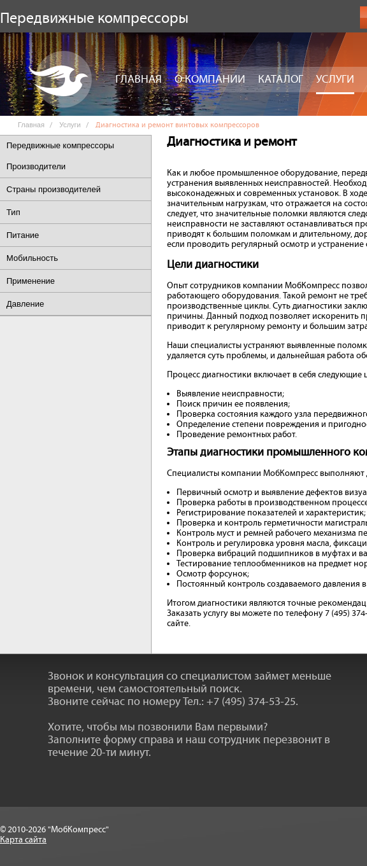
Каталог (280, 79)
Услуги (335, 79)
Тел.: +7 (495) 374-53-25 (239, 701)
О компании (210, 79)
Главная (138, 79)
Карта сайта (23, 840)
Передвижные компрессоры (60, 145)
